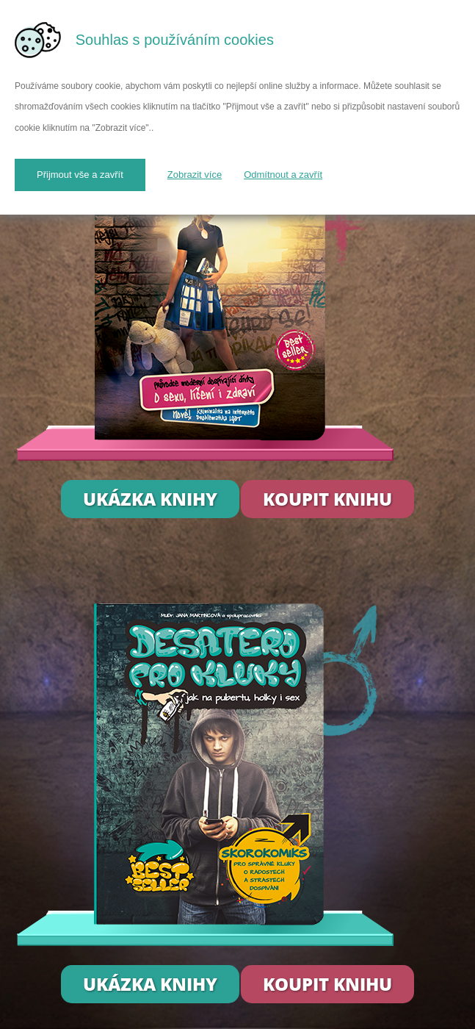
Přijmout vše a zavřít (80, 174)
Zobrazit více (194, 174)
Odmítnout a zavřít (283, 174)
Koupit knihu (327, 499)
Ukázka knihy (150, 499)
